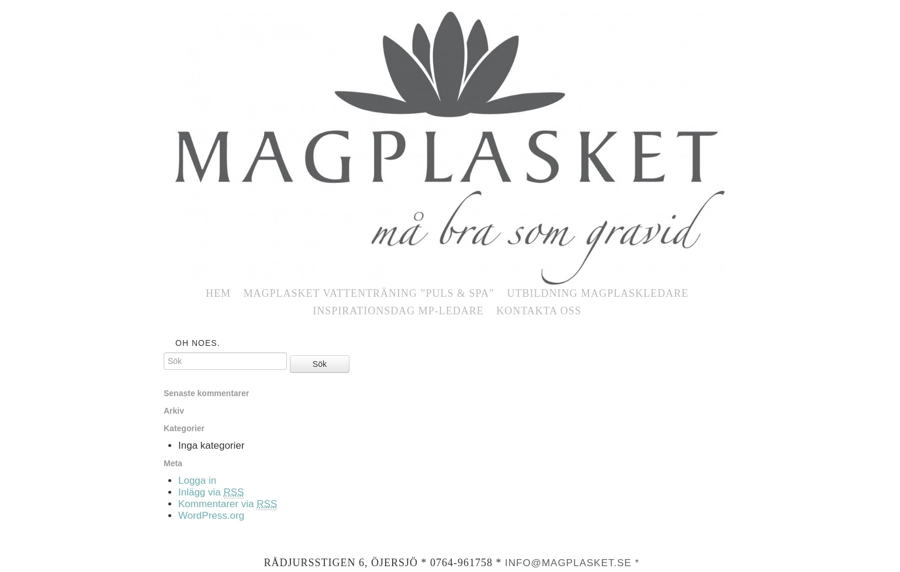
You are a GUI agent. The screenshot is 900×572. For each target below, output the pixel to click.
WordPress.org (211, 515)
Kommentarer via (227, 504)
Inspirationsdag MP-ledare (398, 311)
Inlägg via (211, 492)
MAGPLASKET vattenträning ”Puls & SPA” (369, 293)
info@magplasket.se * (572, 562)
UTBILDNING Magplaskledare (597, 293)
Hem (218, 293)
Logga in (197, 480)
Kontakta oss (538, 311)
